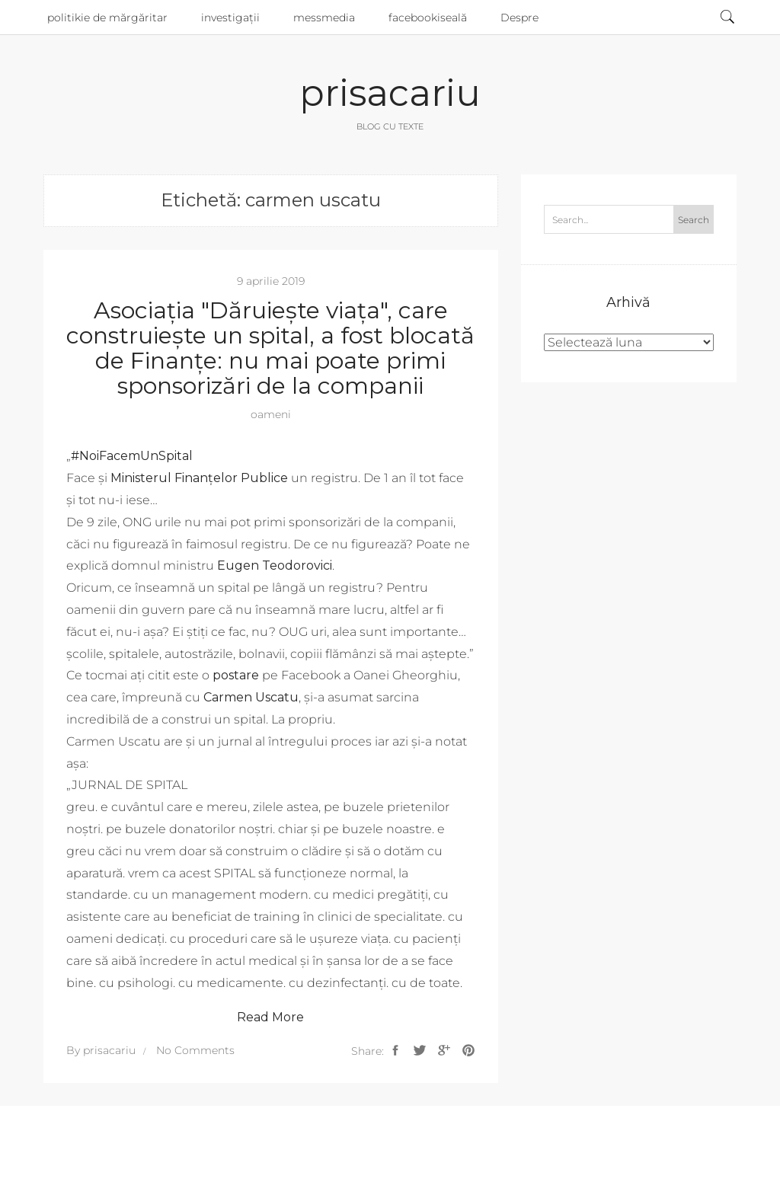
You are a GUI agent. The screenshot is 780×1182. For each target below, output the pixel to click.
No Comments (195, 1050)
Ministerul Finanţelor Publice (199, 478)
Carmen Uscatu (251, 697)
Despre (519, 17)
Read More (270, 1017)
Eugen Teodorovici (274, 565)
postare (236, 675)
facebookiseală (427, 17)
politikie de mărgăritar (107, 17)
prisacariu (390, 93)
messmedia (324, 17)
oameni (271, 414)
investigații (230, 17)
